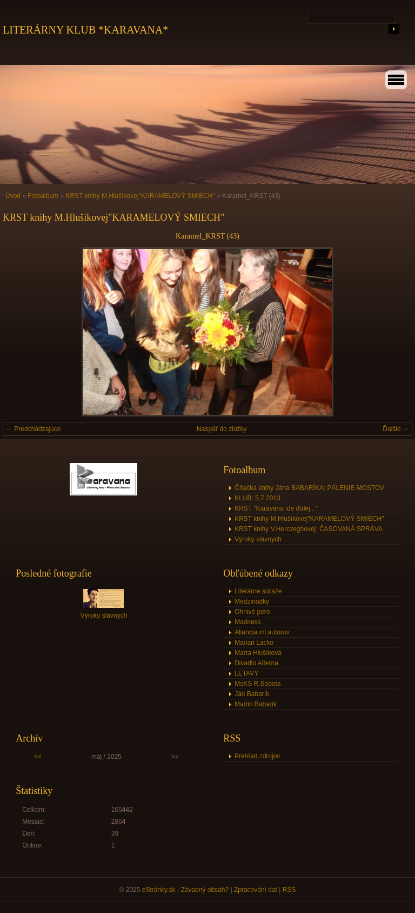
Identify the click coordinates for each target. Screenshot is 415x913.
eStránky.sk (159, 890)
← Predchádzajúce (33, 429)
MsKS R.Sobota (257, 683)
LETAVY (246, 673)
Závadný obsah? (204, 890)
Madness (248, 622)
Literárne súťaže (258, 591)
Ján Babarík (252, 694)
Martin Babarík (256, 704)
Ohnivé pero (252, 612)
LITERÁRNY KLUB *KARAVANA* (85, 30)
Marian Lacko (254, 642)
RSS (289, 890)
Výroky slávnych (258, 539)
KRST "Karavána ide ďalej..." (276, 508)
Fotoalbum (43, 196)
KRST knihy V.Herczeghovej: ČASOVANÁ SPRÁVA (309, 529)
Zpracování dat (255, 890)
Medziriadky (252, 601)
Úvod (13, 196)
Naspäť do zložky (222, 429)
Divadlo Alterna (256, 663)
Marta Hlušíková (258, 653)
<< (38, 756)
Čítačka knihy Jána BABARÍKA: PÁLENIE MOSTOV (309, 488)
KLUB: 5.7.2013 (257, 498)
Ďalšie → (396, 429)
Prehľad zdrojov (257, 756)
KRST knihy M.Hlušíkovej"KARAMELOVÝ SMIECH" (140, 196)
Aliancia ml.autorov (262, 632)
